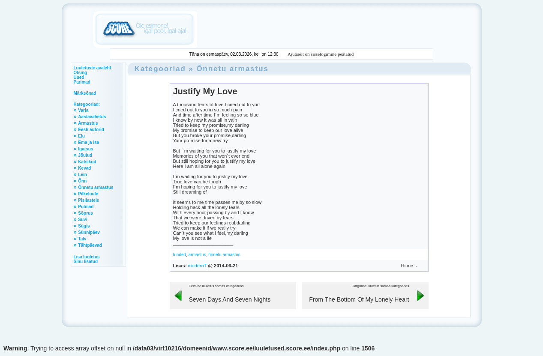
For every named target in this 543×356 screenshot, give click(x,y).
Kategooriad (160, 68)
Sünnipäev (89, 232)
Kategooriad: (87, 104)
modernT (197, 265)
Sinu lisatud (86, 261)
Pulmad (85, 206)
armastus (197, 254)
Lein (82, 174)
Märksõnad (85, 93)
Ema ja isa (88, 142)
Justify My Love (205, 91)
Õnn (82, 181)
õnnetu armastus (224, 254)
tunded (179, 254)
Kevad (84, 168)
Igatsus (85, 149)
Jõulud (85, 155)
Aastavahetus (92, 116)
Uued (79, 77)
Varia (83, 110)
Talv (82, 238)
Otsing (80, 72)
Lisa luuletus (87, 256)
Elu (81, 136)
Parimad (82, 82)
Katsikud (87, 161)
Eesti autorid (91, 129)
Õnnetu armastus (95, 187)
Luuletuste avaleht (92, 68)
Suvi (82, 219)
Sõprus (85, 213)
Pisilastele (88, 200)
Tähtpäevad (90, 245)
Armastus (88, 123)
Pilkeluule (88, 193)
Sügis (84, 226)
